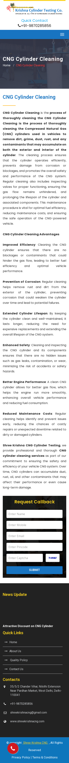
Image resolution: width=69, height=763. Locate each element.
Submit (34, 570)
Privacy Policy (21, 757)
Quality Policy (16, 660)
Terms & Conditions (45, 757)
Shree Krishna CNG (35, 742)
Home (6, 65)
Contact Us (14, 669)
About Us (13, 651)
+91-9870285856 (36, 25)
